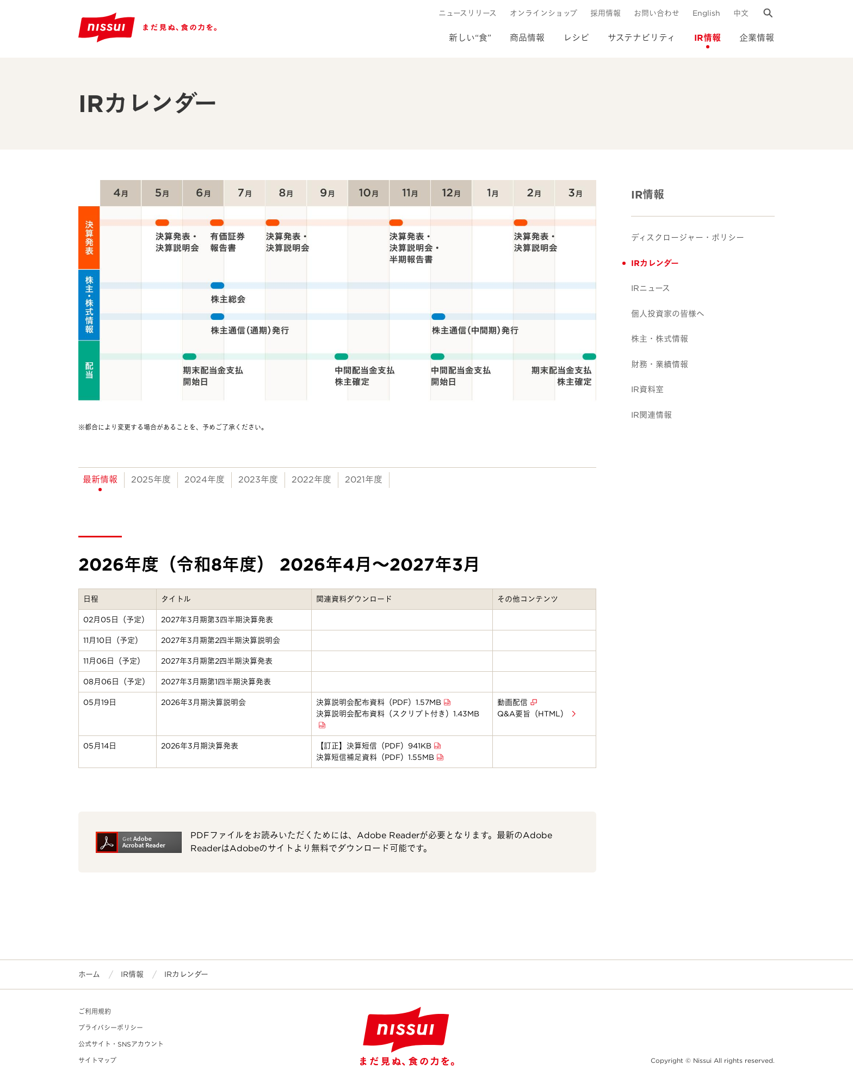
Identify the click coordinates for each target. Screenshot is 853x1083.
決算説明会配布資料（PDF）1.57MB (378, 702)
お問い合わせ (656, 13)
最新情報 (100, 479)
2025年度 (151, 479)
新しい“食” (470, 38)
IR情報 (707, 38)
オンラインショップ (543, 13)
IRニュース (650, 288)
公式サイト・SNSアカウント (121, 1044)
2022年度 (311, 479)
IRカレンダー (655, 263)
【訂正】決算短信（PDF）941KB (373, 745)
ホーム (89, 974)
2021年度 (363, 479)
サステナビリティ (642, 38)
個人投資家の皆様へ (667, 314)
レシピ (576, 38)
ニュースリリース (467, 13)
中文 (741, 13)
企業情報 (756, 38)
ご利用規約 (94, 1011)
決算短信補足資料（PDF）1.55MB (375, 757)
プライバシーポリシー (110, 1028)
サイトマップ (97, 1060)
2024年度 (204, 479)
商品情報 (527, 38)
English (706, 13)
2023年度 (258, 479)
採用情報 (605, 13)
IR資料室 (647, 389)
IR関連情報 (651, 415)
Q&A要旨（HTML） (532, 713)
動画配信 (512, 702)
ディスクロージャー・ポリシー (687, 238)
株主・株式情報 (659, 339)
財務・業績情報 (659, 364)
